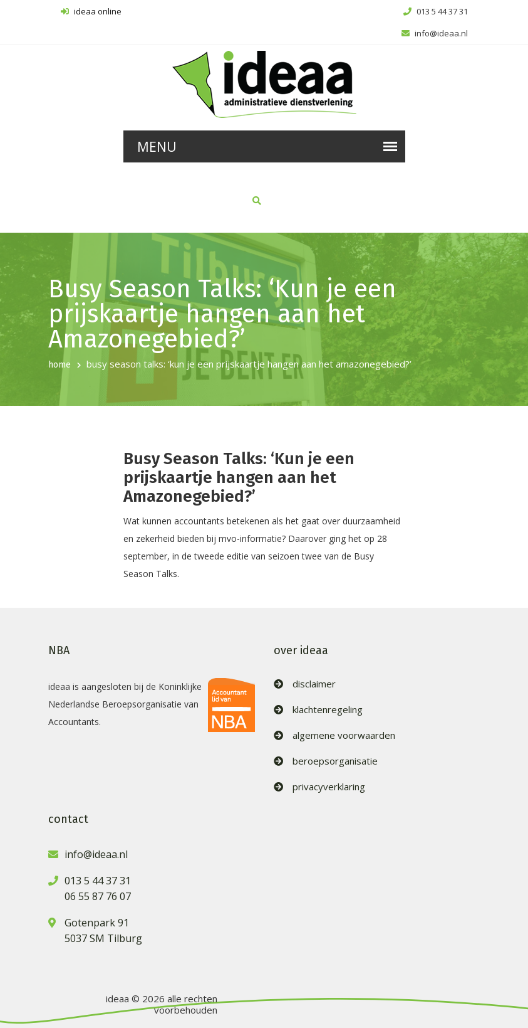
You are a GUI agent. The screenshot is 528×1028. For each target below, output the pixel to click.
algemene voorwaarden (343, 735)
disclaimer (314, 684)
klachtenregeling (327, 710)
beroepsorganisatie (335, 761)
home (59, 364)
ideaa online (91, 11)
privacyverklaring (328, 787)
